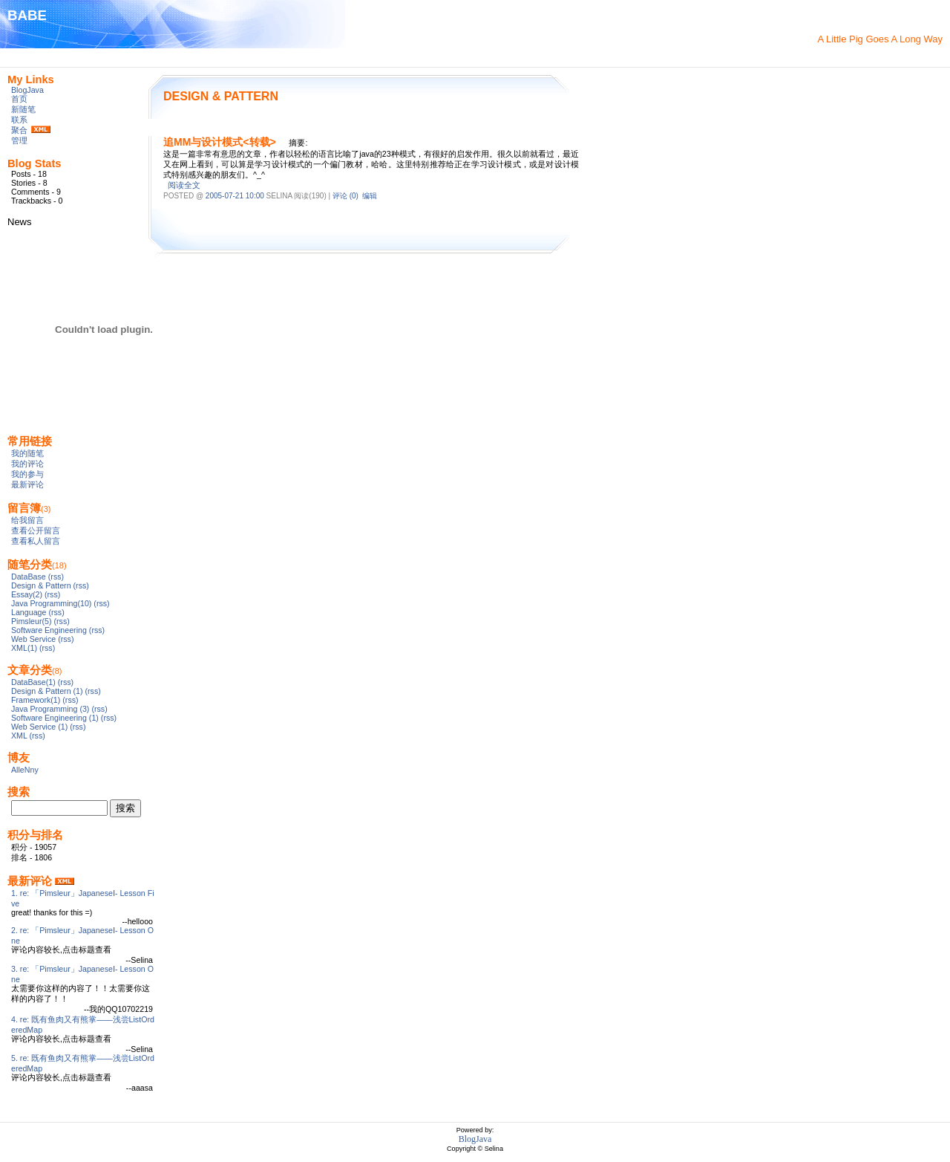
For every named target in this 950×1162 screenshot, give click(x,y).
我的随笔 (27, 453)
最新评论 (27, 484)
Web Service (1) (39, 726)
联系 (19, 119)
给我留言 (27, 520)
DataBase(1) (33, 682)
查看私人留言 (35, 540)
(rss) (56, 576)
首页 (19, 98)
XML (19, 735)
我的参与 (27, 474)
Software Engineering (49, 630)
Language (28, 612)
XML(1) (24, 647)
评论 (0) (345, 196)
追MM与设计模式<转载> (219, 142)
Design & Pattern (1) (47, 691)
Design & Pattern (41, 585)
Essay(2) (26, 594)
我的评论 (27, 463)
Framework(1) (35, 699)
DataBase (28, 576)
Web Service (33, 638)
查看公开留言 (35, 530)
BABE (27, 15)
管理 (19, 140)
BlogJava (27, 89)
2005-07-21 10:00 (235, 196)
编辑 (369, 196)
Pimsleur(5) (31, 621)
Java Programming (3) (50, 708)
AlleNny (25, 769)
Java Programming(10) (51, 603)
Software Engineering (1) (55, 717)
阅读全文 (184, 185)
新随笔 (23, 109)
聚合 (19, 130)
